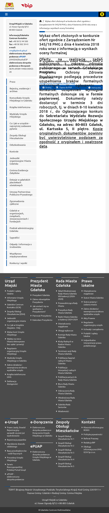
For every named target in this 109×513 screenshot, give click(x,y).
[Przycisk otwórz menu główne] (6, 14)
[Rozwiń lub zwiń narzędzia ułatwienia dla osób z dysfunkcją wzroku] (102, 14)
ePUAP (22, 56)
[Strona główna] (40, 21)
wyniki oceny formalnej (57, 83)
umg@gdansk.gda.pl (18, 50)
